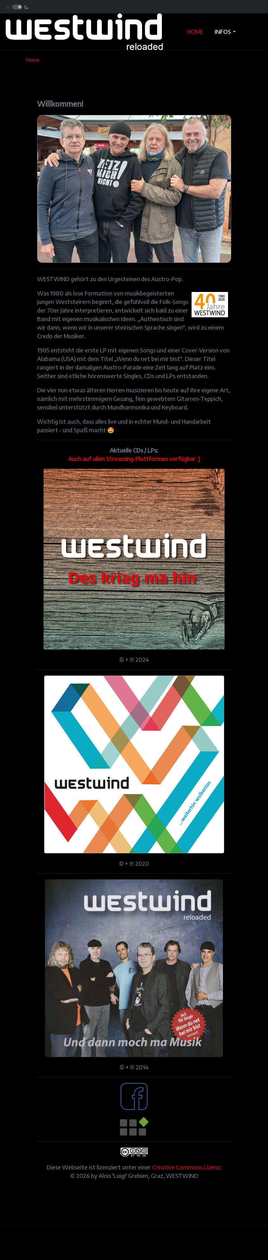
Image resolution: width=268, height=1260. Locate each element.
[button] (226, 31)
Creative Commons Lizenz (186, 1167)
